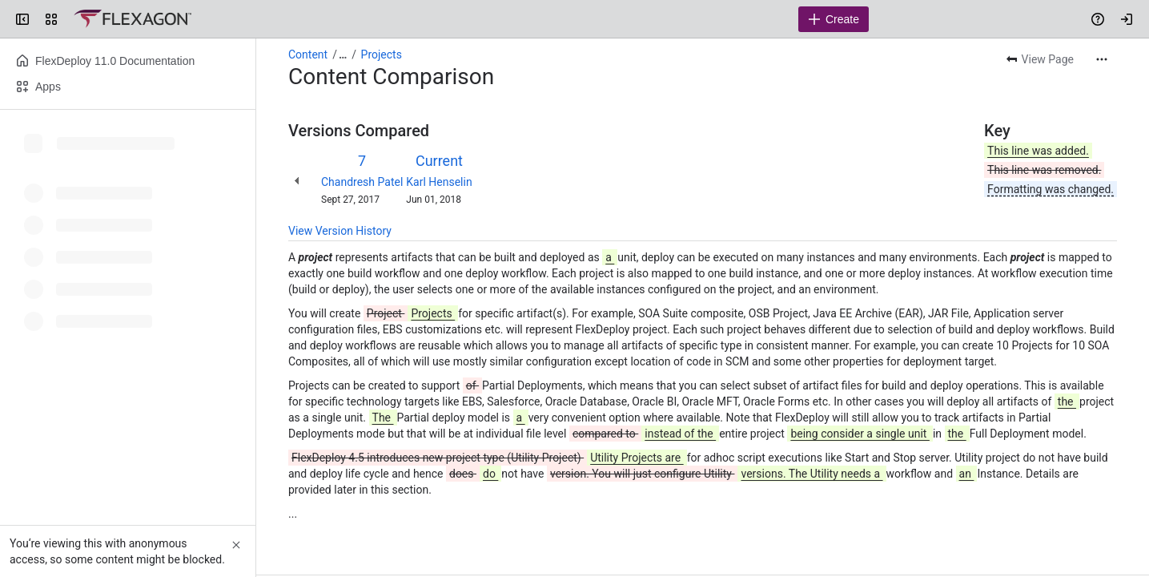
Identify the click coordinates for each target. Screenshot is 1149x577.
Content (307, 54)
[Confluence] (132, 19)
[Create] (833, 19)
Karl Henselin (439, 182)
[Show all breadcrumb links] (343, 54)
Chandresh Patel (362, 182)
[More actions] (1102, 59)
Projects (381, 54)
